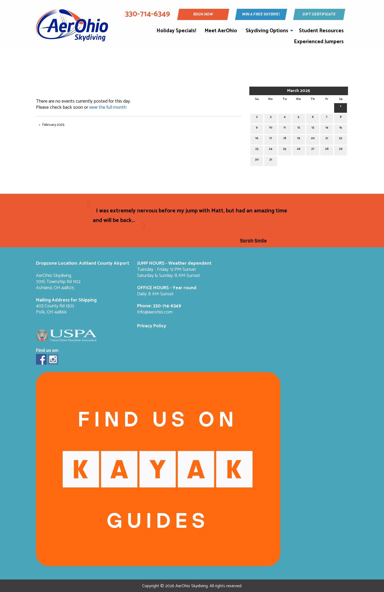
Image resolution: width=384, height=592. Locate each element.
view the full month (107, 107)
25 (284, 149)
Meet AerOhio (221, 31)
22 (340, 139)
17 (270, 139)
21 (326, 139)
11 (284, 128)
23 (256, 149)
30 (257, 160)
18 (284, 139)
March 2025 (298, 90)
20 (313, 139)
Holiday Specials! (176, 31)
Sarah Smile (253, 241)
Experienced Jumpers (319, 42)
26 (299, 149)
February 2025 (53, 125)
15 (340, 128)
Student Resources (321, 31)
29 (340, 149)
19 (298, 139)
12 (298, 128)
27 (312, 149)
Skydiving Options (267, 31)
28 (327, 149)
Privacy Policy (151, 326)
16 (256, 139)
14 (326, 128)
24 (270, 149)
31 (270, 160)
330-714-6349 (167, 306)
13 (312, 128)
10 (270, 128)
